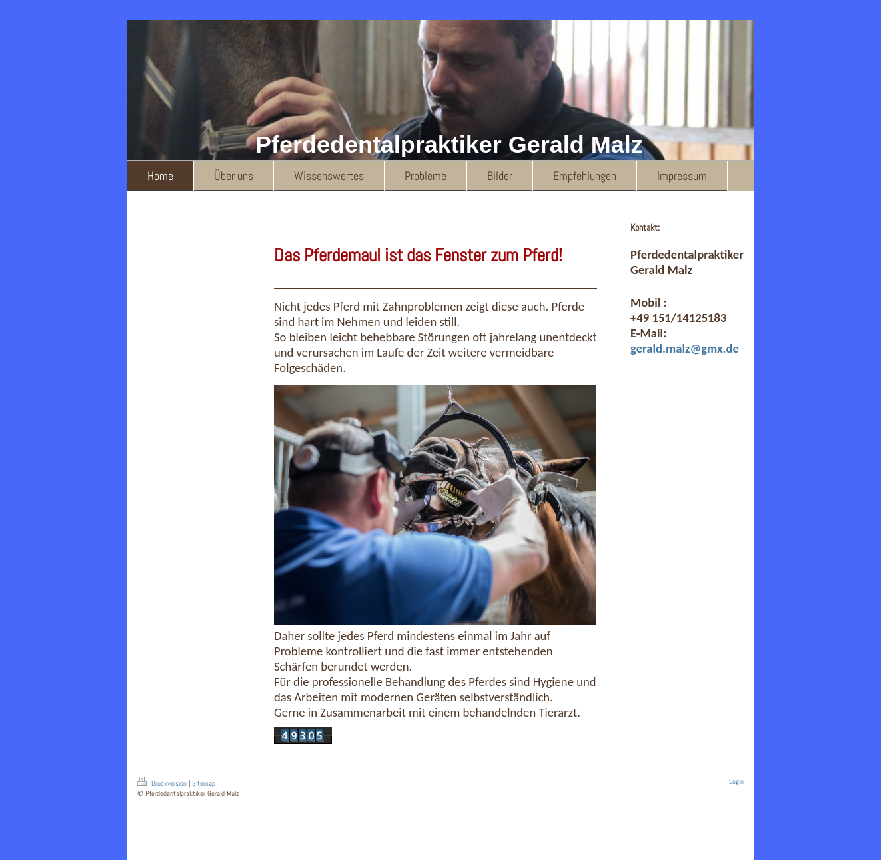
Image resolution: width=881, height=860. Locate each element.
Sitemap (203, 783)
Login (736, 781)
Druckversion (163, 783)
